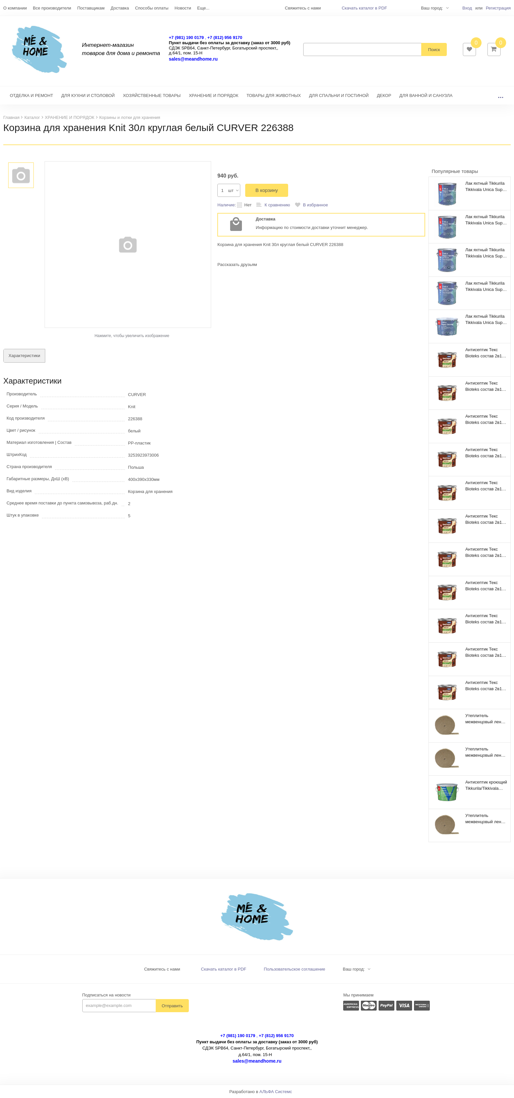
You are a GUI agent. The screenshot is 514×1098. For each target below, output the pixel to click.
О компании (15, 8)
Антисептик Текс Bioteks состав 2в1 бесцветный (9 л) (483, 685)
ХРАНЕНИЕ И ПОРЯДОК (213, 95)
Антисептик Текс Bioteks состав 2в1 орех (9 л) (483, 485)
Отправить (172, 1005)
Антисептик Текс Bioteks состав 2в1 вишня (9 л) (483, 419)
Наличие (226, 204)
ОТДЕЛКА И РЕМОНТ (31, 95)
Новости (183, 8)
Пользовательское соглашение (294, 969)
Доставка (119, 8)
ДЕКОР (384, 95)
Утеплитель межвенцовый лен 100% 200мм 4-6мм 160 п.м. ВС (484, 752)
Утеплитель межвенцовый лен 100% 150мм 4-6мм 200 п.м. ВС (484, 818)
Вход (467, 8)
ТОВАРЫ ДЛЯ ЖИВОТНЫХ (274, 95)
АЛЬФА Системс (275, 1091)
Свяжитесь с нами (162, 969)
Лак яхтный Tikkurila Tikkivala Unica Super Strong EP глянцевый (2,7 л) (486, 252)
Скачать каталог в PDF (364, 8)
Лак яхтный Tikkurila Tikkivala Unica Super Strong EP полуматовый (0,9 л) (485, 186)
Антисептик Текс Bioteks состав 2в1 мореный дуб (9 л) (483, 352)
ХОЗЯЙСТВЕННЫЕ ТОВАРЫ (152, 95)
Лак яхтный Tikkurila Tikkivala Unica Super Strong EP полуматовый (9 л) (485, 319)
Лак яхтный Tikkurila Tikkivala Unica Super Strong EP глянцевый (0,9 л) (486, 219)
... (501, 95)
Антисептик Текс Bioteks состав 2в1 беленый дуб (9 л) (483, 519)
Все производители (52, 8)
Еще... (203, 8)
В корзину (266, 190)
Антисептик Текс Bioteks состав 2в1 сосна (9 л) (483, 452)
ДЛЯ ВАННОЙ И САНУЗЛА (425, 95)
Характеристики (24, 355)
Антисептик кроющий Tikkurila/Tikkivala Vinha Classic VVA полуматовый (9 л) (486, 785)
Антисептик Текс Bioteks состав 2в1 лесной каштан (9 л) (485, 652)
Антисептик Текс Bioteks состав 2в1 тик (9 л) (483, 386)
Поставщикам (91, 8)
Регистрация (498, 8)
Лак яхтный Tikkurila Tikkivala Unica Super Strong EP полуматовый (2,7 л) (485, 286)
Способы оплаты (151, 8)
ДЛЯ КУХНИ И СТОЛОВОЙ (88, 95)
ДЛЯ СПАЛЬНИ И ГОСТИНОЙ (339, 95)
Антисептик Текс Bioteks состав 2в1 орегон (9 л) (483, 585)
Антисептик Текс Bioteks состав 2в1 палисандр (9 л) (483, 552)
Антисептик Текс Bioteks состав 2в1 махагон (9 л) (483, 618)
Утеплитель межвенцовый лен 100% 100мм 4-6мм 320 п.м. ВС (484, 718)
